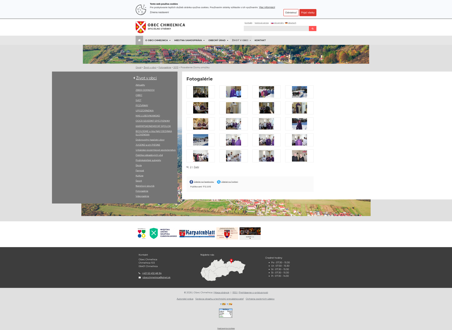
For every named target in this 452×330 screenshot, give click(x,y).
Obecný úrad (217, 40)
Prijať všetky (308, 12)
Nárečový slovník (145, 186)
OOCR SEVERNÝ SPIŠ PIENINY (153, 121)
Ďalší (196, 167)
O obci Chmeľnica (156, 40)
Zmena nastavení (159, 12)
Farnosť (140, 170)
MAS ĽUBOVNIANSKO (148, 115)
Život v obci (240, 40)
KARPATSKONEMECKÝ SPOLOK (153, 126)
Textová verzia (262, 23)
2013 (175, 67)
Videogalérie (142, 196)
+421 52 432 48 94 (152, 273)
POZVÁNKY (142, 105)
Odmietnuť (291, 12)
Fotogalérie (165, 67)
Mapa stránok (221, 292)
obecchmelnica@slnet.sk (156, 277)
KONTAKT (260, 40)
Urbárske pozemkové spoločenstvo (156, 150)
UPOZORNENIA (145, 110)
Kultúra (139, 175)
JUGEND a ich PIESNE (148, 145)
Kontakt (248, 23)
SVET (138, 100)
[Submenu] (170, 40)
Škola (139, 165)
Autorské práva (185, 299)
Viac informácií (267, 7)
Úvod (138, 67)
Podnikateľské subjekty (148, 160)
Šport (139, 180)
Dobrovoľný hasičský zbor (150, 139)
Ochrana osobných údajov (260, 299)
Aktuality (140, 85)
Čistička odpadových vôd (149, 155)
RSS (234, 292)
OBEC (139, 95)
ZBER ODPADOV (145, 90)
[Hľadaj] (276, 28)
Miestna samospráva (188, 40)
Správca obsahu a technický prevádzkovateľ (219, 299)
